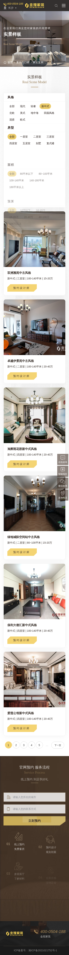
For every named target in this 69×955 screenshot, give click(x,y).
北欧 (12, 114)
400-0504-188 (15, 3)
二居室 (37, 139)
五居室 (26, 146)
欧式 (22, 121)
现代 (22, 108)
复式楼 (50, 146)
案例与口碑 (22, 62)
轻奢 (33, 108)
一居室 (24, 139)
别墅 (38, 146)
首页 (8, 62)
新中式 (45, 108)
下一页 (57, 745)
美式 (22, 114)
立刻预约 (34, 836)
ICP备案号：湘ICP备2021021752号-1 (35, 950)
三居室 (50, 139)
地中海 (34, 114)
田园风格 (49, 114)
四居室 (13, 146)
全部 (12, 108)
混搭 (12, 121)
